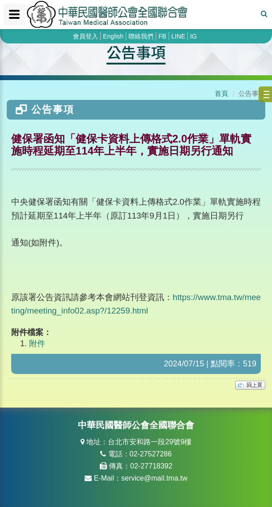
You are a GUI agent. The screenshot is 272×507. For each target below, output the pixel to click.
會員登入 (85, 36)
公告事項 (136, 52)
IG (193, 36)
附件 (37, 343)
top (250, 385)
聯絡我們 (140, 36)
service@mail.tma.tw (154, 478)
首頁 (221, 93)
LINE (178, 36)
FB (162, 36)
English (113, 36)
